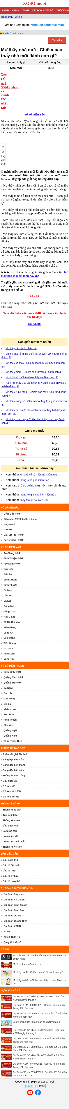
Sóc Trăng (9, 629)
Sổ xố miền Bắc (34, 86)
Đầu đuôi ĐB (10, 772)
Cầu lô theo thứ (11, 872)
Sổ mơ (5, 940)
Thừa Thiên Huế (12, 732)
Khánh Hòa (9, 700)
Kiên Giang (9, 618)
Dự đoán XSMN (12, 917)
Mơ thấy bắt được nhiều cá (21, 339)
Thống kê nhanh (12, 811)
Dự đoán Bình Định (14, 901)
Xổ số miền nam (14, 33)
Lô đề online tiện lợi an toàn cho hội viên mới (36, 1013)
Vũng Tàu (8, 650)
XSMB (5, 10)
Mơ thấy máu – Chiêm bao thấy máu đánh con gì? (34, 363)
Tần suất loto (10, 806)
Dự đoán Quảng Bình (15, 912)
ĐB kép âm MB (11, 788)
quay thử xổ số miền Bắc (34, 491)
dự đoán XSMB (31, 476)
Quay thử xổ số (12, 933)
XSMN (15, 10)
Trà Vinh (8, 639)
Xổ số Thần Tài (11, 928)
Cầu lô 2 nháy (10, 867)
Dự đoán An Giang (13, 891)
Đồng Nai (8, 597)
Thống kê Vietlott (12, 838)
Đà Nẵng (8, 679)
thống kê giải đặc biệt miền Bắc (38, 485)
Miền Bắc (8, 505)
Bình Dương (10, 571)
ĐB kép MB (9, 777)
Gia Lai (7, 695)
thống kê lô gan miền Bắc (34, 471)
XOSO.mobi (34, 3)
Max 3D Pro (10, 526)
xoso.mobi (47, 1072)
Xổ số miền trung (12, 657)
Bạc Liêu (8, 560)
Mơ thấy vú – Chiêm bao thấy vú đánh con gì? (32, 368)
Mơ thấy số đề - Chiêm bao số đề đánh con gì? (38, 963)
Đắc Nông (9, 690)
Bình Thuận (10, 549)
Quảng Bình (10, 668)
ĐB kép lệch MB (12, 782)
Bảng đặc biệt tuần (13, 751)
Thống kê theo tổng (14, 767)
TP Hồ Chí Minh (12, 613)
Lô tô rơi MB (10, 822)
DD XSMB (34, 315)
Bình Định (9, 663)
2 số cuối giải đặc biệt (15, 745)
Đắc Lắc (8, 684)
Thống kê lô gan (12, 801)
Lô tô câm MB (10, 827)
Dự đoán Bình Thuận (15, 896)
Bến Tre (7, 565)
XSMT (25, 10)
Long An (8, 624)
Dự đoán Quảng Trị (14, 907)
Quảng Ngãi (10, 721)
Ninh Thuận (10, 711)
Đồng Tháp (9, 602)
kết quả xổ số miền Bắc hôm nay (38, 465)
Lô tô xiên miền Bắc (14, 832)
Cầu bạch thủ (10, 851)
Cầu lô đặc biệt (11, 856)
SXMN (6, 923)
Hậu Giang (9, 608)
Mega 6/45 (9, 515)
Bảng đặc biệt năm (13, 761)
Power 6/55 (9, 531)
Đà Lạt (7, 592)
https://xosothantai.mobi (47, 24)
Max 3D (7, 521)
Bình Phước (10, 576)
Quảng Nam (10, 727)
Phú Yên (8, 716)
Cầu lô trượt (9, 862)
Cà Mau (7, 581)
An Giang (8, 544)
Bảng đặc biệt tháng (14, 756)
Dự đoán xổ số (43, 10)
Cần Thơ (8, 586)
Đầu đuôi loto (10, 817)
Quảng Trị (9, 674)
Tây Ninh (8, 555)
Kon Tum (8, 706)
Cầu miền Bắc (9, 845)
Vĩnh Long (9, 645)
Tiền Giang (9, 634)
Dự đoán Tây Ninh (13, 885)
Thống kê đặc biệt (13, 739)
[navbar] (3, 3)
